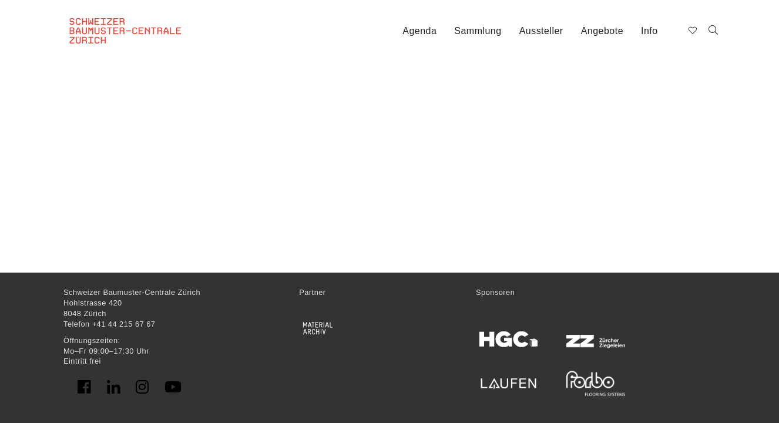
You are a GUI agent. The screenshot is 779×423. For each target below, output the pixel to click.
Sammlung (477, 31)
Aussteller (541, 31)
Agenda (419, 31)
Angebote (602, 31)
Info (649, 31)
